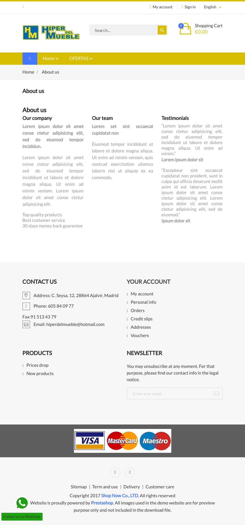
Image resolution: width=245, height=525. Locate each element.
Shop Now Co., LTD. (120, 495)
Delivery (131, 487)
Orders (138, 310)
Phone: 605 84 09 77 (48, 306)
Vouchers (140, 335)
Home (49, 58)
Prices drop (37, 365)
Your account (148, 281)
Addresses (141, 327)
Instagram (130, 473)
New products (40, 373)
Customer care (159, 487)
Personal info (143, 302)
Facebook (115, 473)
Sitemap (79, 487)
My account (142, 294)
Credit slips (142, 319)
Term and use (105, 487)
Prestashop (102, 503)
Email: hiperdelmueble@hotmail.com (23, 7)
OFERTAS (79, 58)
